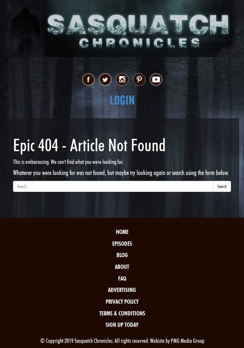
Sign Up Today (122, 324)
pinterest (139, 80)
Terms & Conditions (122, 313)
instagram (122, 80)
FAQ (122, 278)
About (122, 266)
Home (122, 231)
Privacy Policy (122, 301)
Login (122, 100)
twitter (105, 80)
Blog (122, 255)
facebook (88, 80)
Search (222, 186)
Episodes (122, 243)
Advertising (122, 289)
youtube (156, 80)
